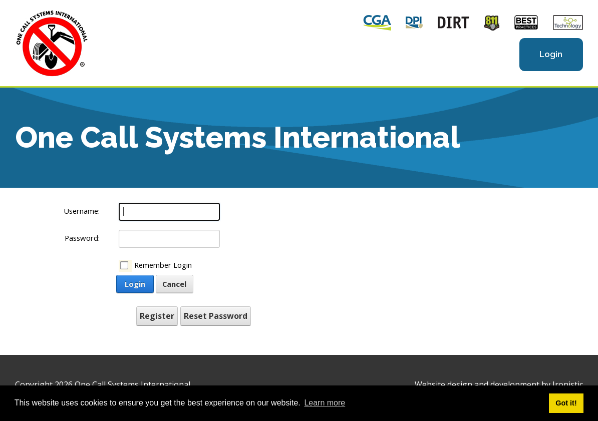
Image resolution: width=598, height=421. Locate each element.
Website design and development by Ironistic (499, 384)
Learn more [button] (324, 402)
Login (550, 54)
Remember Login (163, 265)
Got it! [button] (565, 403)
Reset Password (215, 315)
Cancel (174, 284)
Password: (82, 238)
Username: (82, 211)
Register (157, 315)
